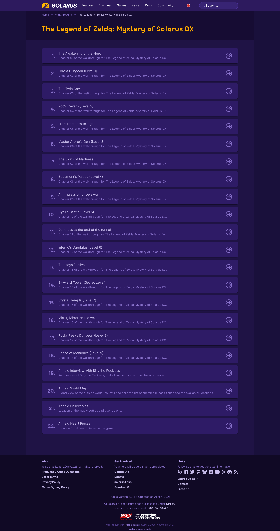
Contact (183, 483)
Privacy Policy (51, 482)
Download (105, 5)
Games (121, 5)
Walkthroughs (63, 14)
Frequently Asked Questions (61, 471)
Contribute (121, 471)
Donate (119, 476)
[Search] (218, 5)
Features (88, 5)
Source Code (188, 478)
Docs (148, 5)
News (135, 5)
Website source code (140, 529)
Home (45, 14)
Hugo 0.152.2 (132, 524)
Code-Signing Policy (55, 487)
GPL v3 (170, 503)
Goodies (121, 487)
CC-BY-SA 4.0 (159, 508)
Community (165, 5)
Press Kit (183, 489)
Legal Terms (50, 476)
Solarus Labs (123, 482)
